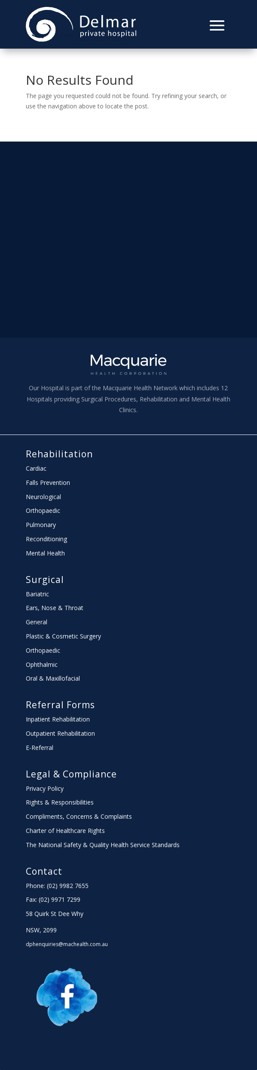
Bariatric (37, 594)
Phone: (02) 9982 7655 (57, 886)
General (36, 622)
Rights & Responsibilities (60, 802)
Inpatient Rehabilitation (58, 719)
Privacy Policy (45, 788)
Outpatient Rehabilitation (60, 733)
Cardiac (36, 468)
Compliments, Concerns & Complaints (79, 816)
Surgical (45, 580)
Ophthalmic (42, 664)
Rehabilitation (59, 454)
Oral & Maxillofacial (53, 678)
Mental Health (45, 553)
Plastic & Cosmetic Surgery (63, 636)
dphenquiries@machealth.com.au (67, 944)
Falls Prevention (48, 482)
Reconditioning (46, 539)
